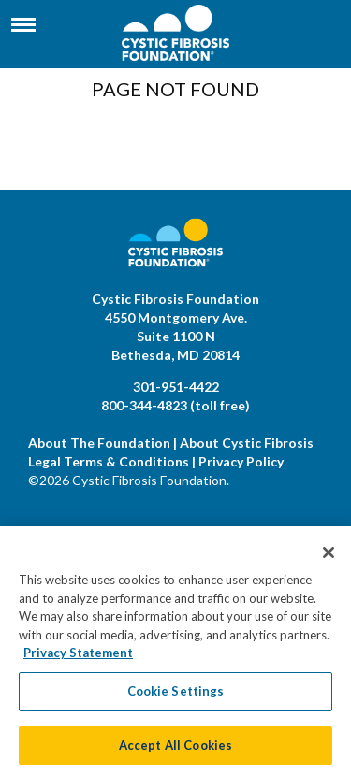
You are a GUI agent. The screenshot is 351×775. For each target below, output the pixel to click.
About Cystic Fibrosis (247, 443)
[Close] (328, 558)
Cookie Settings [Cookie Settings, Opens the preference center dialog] (176, 695)
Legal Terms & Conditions (108, 461)
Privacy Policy (241, 461)
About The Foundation (99, 443)
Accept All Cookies (175, 749)
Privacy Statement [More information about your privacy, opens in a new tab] (78, 658)
